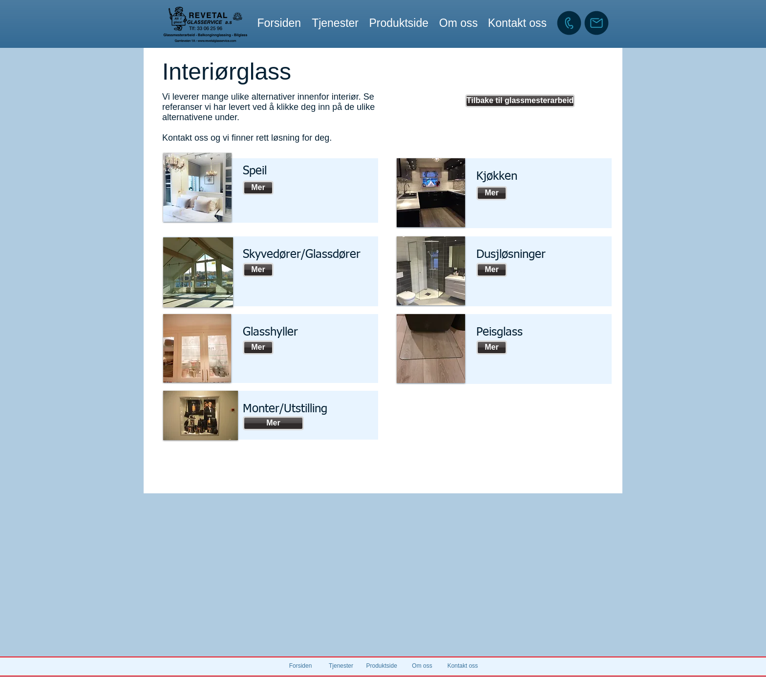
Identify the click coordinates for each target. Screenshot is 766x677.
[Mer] (258, 188)
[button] (334, 23)
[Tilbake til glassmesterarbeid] (520, 100)
